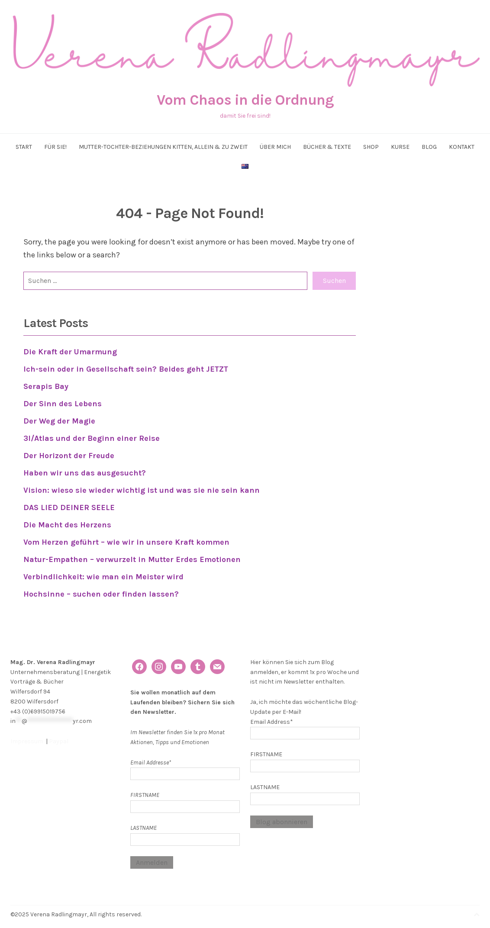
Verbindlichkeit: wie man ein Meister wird (103, 571)
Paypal (58, 735)
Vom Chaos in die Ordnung (245, 100)
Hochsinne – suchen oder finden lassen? (101, 588)
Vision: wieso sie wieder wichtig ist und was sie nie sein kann (141, 486)
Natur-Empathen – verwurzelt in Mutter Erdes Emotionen (132, 554)
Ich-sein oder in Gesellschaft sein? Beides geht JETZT (126, 368)
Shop (371, 147)
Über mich (275, 147)
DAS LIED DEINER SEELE (69, 503)
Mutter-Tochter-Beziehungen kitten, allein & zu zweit (163, 147)
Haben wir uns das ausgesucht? (85, 470)
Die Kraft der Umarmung (70, 351)
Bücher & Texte (327, 147)
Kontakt (461, 147)
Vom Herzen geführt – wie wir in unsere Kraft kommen (126, 537)
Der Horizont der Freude (68, 453)
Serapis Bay (45, 385)
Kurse (400, 147)
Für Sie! (55, 147)
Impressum (27, 735)
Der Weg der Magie (59, 419)
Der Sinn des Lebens (62, 402)
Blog (429, 147)
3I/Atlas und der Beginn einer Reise (91, 436)
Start (24, 147)
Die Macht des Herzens (67, 520)
